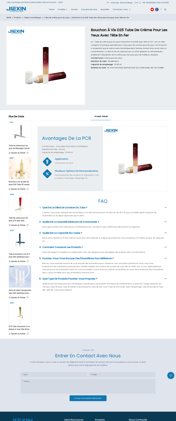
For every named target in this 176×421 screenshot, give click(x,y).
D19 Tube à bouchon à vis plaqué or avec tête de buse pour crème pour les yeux (20, 328)
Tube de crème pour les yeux (57, 17)
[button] (129, 9)
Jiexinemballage (126, 3)
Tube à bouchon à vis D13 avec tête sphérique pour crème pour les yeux (19, 255)
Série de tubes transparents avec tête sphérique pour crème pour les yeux (20, 291)
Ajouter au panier (18, 153)
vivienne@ (113, 3)
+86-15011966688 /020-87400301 (154, 3)
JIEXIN (8, 17)
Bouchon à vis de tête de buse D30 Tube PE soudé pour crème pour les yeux (19, 183)
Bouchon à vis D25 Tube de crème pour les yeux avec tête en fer (100, 17)
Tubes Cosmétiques (32, 17)
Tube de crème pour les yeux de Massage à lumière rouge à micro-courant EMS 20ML (20, 147)
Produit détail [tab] (101, 116)
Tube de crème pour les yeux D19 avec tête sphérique (18, 219)
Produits (17, 17)
